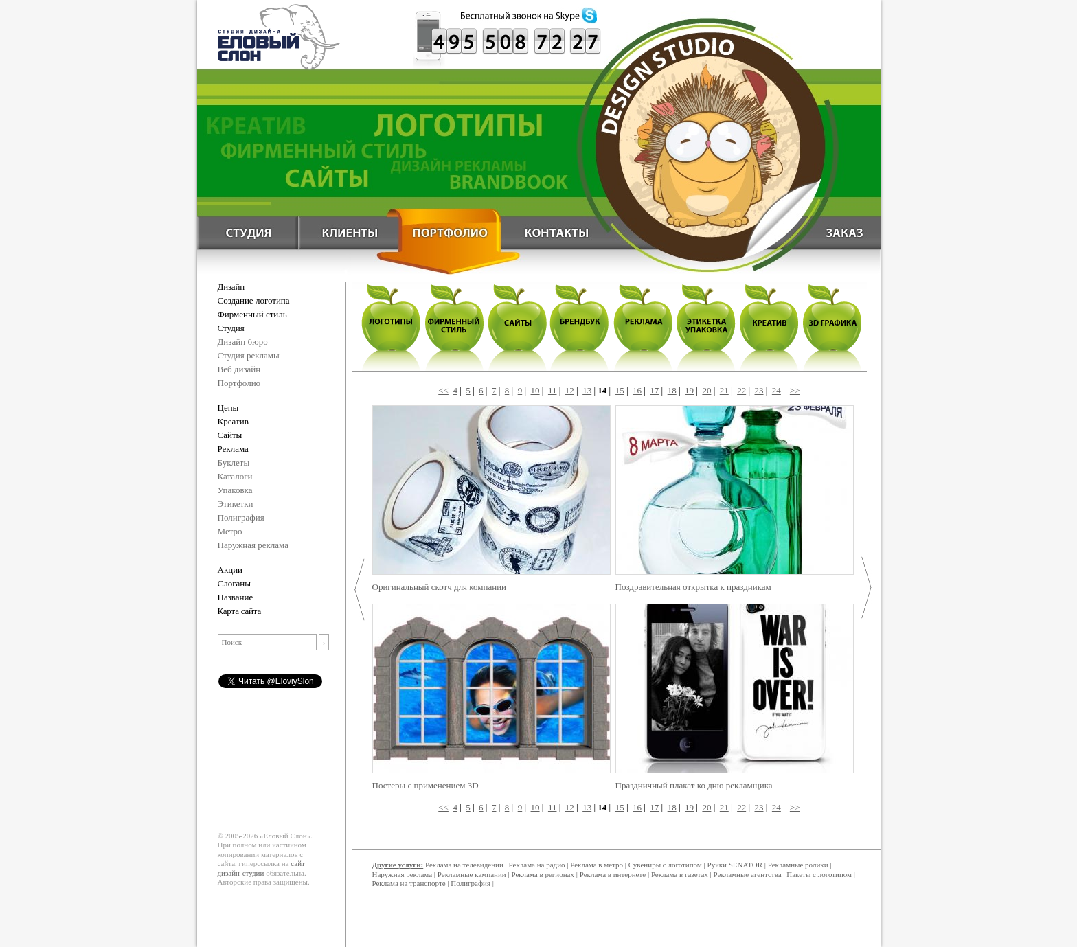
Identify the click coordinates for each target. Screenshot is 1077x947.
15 (619, 390)
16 (637, 390)
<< (443, 390)
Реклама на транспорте (409, 883)
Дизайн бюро (243, 341)
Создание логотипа (254, 300)
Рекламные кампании (472, 874)
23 (759, 390)
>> (795, 390)
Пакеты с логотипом (819, 874)
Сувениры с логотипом (665, 864)
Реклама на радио (537, 864)
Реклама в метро (596, 864)
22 (741, 390)
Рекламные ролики (798, 864)
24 (776, 390)
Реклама (233, 449)
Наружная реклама (253, 545)
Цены (228, 407)
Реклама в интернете (613, 874)
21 (724, 390)
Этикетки (235, 504)
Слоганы (234, 583)
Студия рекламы (249, 355)
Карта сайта (240, 611)
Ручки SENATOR (734, 864)
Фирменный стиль (252, 314)
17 (654, 390)
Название (235, 597)
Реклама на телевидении (464, 864)
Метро (230, 531)
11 (552, 390)
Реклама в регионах (542, 874)
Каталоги (235, 476)
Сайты (230, 435)
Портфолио (239, 383)
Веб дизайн (239, 369)
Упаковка (235, 490)
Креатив (233, 421)
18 (672, 390)
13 (586, 390)
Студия (231, 328)
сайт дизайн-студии (261, 868)
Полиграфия (241, 517)
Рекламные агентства (749, 874)
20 (706, 390)
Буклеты (234, 462)
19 (689, 390)
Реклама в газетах (680, 874)
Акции (230, 569)
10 (535, 390)
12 (569, 390)
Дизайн (231, 287)
